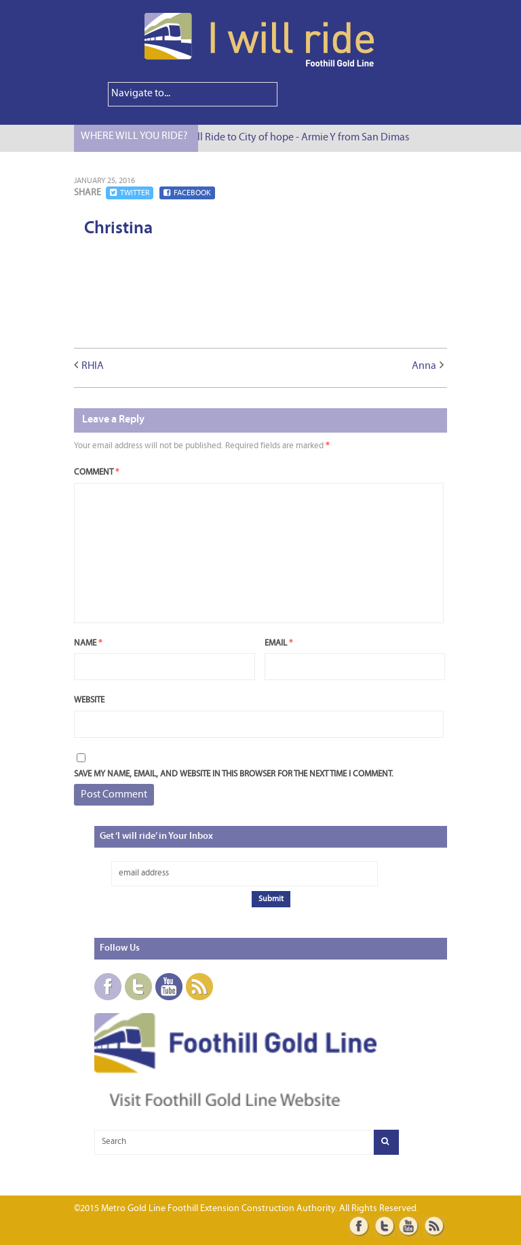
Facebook (187, 193)
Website (89, 700)
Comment (96, 472)
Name (88, 643)
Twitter (129, 193)
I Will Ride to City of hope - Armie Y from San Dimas (300, 137)
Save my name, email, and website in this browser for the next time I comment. (233, 774)
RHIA (92, 366)
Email (278, 643)
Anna (424, 366)
